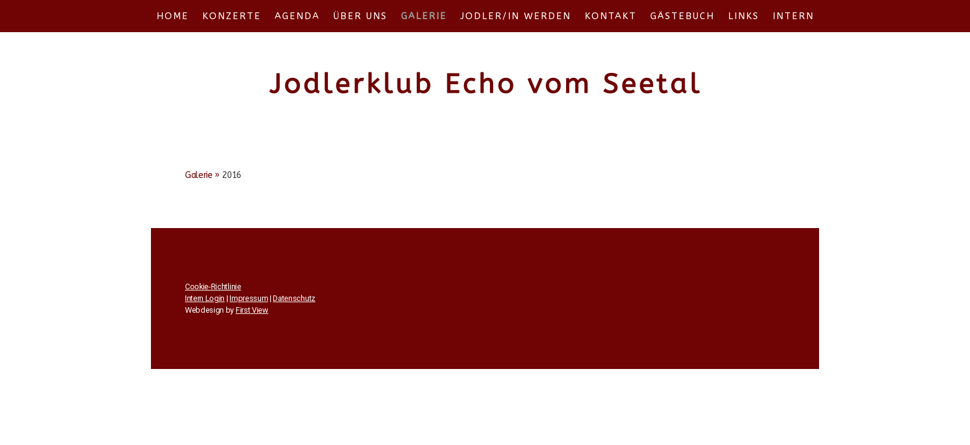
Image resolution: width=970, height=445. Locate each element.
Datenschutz (294, 298)
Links (743, 16)
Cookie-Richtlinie (213, 286)
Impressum (249, 298)
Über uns (360, 16)
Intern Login (205, 298)
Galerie (424, 16)
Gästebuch (682, 16)
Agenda (297, 16)
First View (252, 310)
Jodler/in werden (515, 16)
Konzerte (231, 16)
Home (173, 16)
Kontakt (611, 16)
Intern (793, 16)
